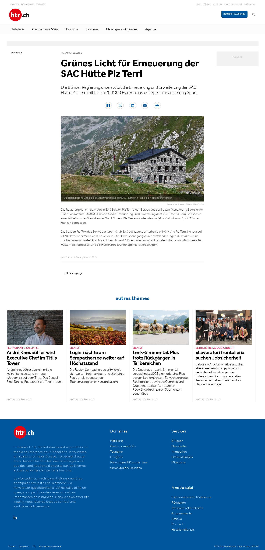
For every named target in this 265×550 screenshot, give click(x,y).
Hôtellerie (17, 29)
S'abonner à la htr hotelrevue (191, 497)
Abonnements (182, 513)
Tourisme (71, 29)
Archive (177, 518)
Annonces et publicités (187, 508)
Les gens (92, 29)
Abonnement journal (233, 4)
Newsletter (217, 4)
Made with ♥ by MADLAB (247, 546)
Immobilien (41, 4)
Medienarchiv (249, 4)
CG (34, 546)
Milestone (178, 462)
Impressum (24, 546)
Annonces (14, 4)
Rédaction (179, 502)
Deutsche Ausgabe (234, 14)
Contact (177, 524)
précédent (16, 53)
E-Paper (206, 4)
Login (198, 4)
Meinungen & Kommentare (128, 462)
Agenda (150, 29)
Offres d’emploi (182, 457)
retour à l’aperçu (74, 273)
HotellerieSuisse (183, 529)
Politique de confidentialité (50, 546)
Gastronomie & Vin (45, 29)
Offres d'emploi (27, 4)
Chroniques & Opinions (121, 29)
